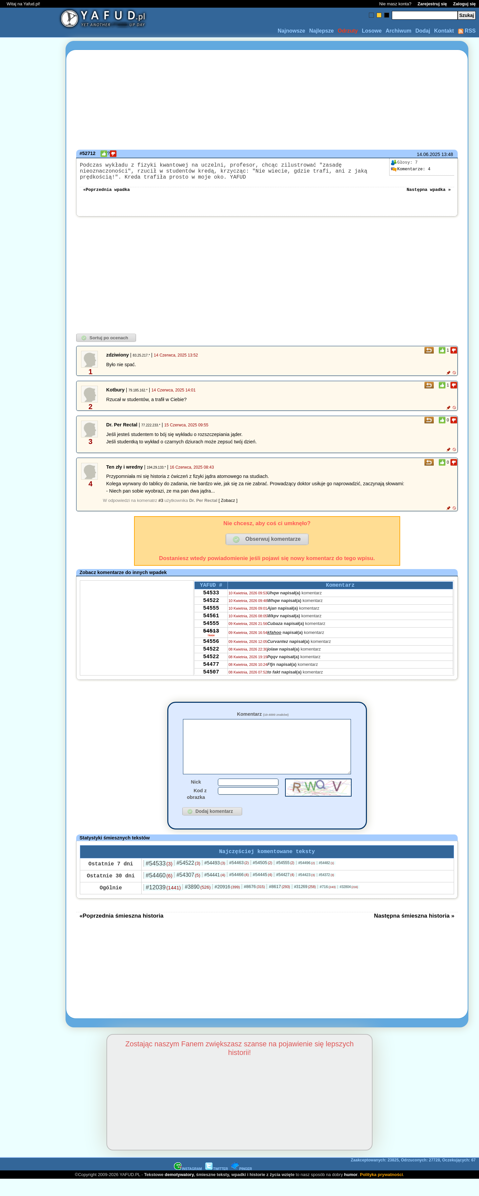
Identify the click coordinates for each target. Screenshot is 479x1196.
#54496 (306, 879)
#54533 (159, 880)
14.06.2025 (428, 154)
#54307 (188, 891)
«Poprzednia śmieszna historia (121, 932)
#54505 (262, 879)
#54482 (326, 879)
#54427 (285, 891)
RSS (467, 31)
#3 (160, 505)
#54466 (239, 891)
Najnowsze (291, 31)
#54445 (262, 891)
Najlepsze (321, 31)
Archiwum (398, 31)
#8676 (254, 903)
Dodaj (422, 31)
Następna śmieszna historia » (414, 932)
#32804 (349, 903)
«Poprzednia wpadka (106, 194)
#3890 (198, 903)
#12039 (163, 904)
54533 (211, 600)
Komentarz (262, 719)
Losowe (372, 31)
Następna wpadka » (428, 194)
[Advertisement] (29, 598)
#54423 (306, 891)
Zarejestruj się (432, 3)
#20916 (227, 903)
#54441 (214, 891)
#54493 (214, 879)
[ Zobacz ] (228, 505)
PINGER (241, 1185)
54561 (211, 627)
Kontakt (444, 31)
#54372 (326, 891)
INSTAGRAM (188, 1185)
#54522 (188, 879)
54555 (211, 618)
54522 (211, 609)
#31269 (305, 903)
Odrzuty (348, 31)
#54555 (285, 879)
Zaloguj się (464, 3)
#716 (328, 903)
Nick (196, 797)
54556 (211, 657)
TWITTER (216, 1185)
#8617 (279, 903)
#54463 (239, 879)
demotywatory (179, 1191)
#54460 (159, 892)
